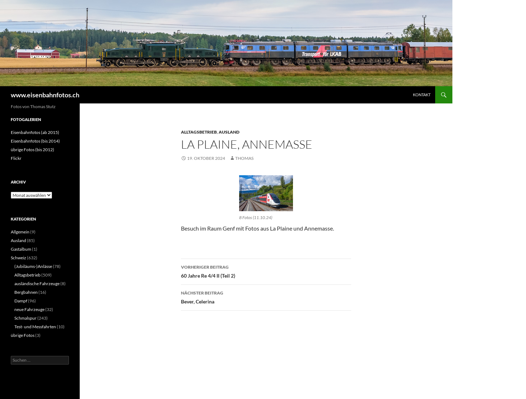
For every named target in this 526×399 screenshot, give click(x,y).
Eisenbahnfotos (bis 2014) (35, 141)
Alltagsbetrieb (199, 132)
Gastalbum (21, 249)
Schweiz (18, 257)
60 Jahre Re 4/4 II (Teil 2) (266, 271)
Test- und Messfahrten (35, 326)
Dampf (20, 300)
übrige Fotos (22, 335)
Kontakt (421, 94)
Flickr (16, 158)
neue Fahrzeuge (29, 309)
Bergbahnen (26, 292)
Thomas (244, 158)
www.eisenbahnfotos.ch (45, 95)
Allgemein (20, 232)
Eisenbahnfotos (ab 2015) (35, 132)
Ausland (229, 132)
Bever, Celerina (266, 297)
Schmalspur (25, 318)
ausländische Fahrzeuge (37, 283)
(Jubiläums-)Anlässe (33, 266)
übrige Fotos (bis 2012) (32, 149)
